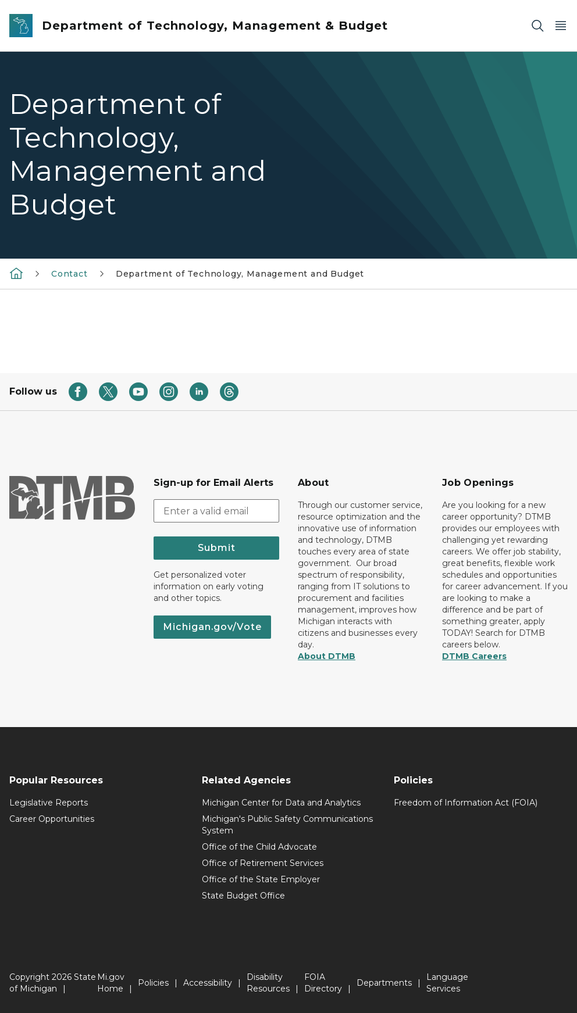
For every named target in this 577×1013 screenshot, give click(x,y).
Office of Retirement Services (262, 863)
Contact (69, 274)
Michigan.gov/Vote (212, 626)
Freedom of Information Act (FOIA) (465, 802)
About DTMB (326, 656)
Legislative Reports (48, 802)
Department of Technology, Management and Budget (240, 274)
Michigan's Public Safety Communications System (287, 825)
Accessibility (207, 983)
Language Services (447, 983)
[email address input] (216, 510)
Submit (217, 547)
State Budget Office (243, 895)
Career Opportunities (51, 819)
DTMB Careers (474, 656)
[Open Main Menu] (561, 26)
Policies (153, 983)
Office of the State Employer (261, 879)
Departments (384, 983)
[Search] (537, 26)
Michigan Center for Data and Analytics (281, 802)
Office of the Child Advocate (259, 847)
